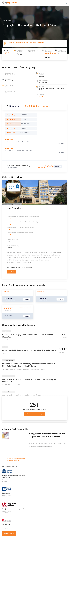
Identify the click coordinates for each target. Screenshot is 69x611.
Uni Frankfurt (14, 207)
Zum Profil (11, 272)
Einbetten (47, 57)
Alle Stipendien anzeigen (34, 414)
